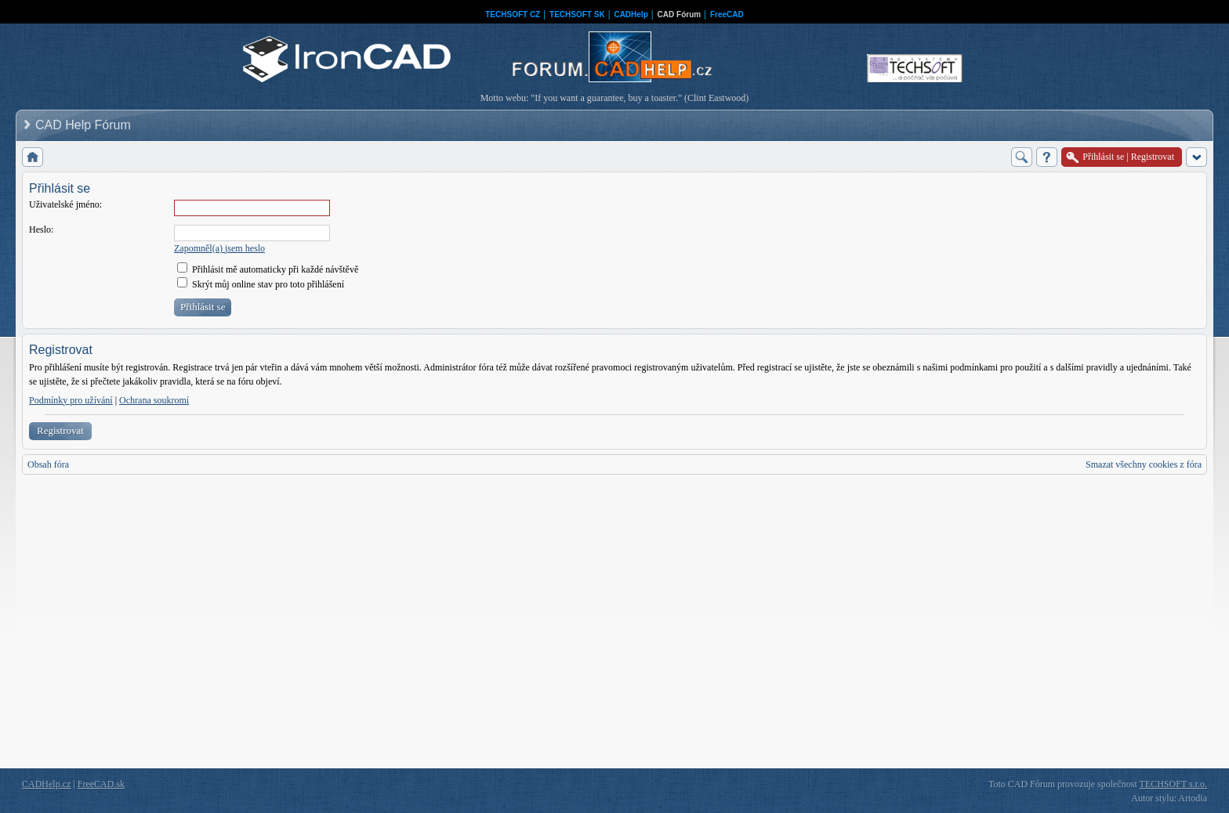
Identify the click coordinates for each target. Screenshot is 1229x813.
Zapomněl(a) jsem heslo (219, 248)
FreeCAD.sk (101, 784)
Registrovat (60, 430)
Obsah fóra (48, 464)
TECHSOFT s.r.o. (1173, 784)
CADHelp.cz (46, 784)
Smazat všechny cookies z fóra (1144, 464)
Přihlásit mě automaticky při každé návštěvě (267, 269)
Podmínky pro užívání (71, 400)
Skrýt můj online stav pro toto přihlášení (260, 284)
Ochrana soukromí (154, 400)
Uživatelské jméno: (65, 204)
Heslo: (41, 229)
